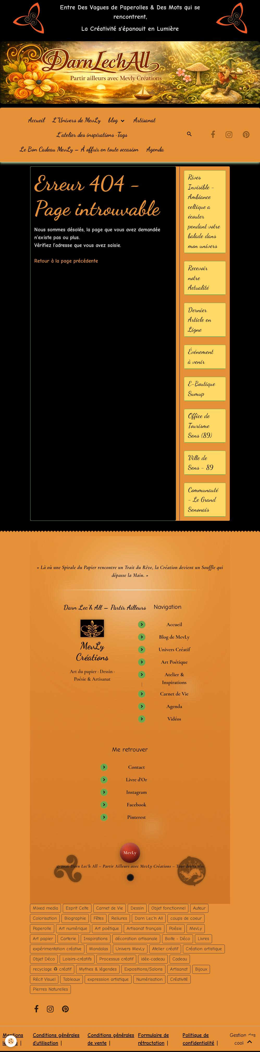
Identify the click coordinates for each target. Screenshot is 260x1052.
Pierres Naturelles (50, 988)
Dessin (137, 907)
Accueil (36, 120)
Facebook (136, 804)
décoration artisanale (136, 938)
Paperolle (42, 927)
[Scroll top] (249, 1041)
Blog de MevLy (174, 637)
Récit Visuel (44, 978)
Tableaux (71, 978)
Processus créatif (116, 958)
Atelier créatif (165, 948)
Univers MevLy (130, 948)
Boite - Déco (177, 938)
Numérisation (149, 978)
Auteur (199, 907)
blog (113, 120)
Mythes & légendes (98, 968)
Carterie (68, 938)
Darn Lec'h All (149, 918)
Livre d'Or (136, 779)
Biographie (75, 918)
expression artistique (108, 978)
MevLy (195, 927)
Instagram (136, 792)
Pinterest (136, 817)
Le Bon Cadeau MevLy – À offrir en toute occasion (79, 149)
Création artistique (204, 948)
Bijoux (201, 968)
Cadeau (179, 958)
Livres (203, 938)
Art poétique (107, 927)
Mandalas (98, 948)
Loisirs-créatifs (77, 958)
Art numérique (73, 927)
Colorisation (45, 918)
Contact (136, 767)
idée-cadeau (153, 958)
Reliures (119, 918)
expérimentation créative (57, 948)
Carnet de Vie (174, 694)
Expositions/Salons (143, 968)
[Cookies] (11, 1041)
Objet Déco (44, 958)
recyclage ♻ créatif (52, 968)
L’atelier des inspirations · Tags (92, 134)
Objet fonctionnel (168, 907)
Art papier (43, 938)
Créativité (179, 978)
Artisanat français (144, 927)
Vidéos (174, 719)
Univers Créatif (174, 649)
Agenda (155, 149)
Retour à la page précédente (66, 261)
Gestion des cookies (243, 1039)
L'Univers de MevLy (76, 120)
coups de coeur (186, 918)
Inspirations (96, 938)
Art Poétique (174, 662)
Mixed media (45, 907)
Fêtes (99, 918)
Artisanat (144, 120)
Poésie (175, 927)
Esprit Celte (77, 907)
